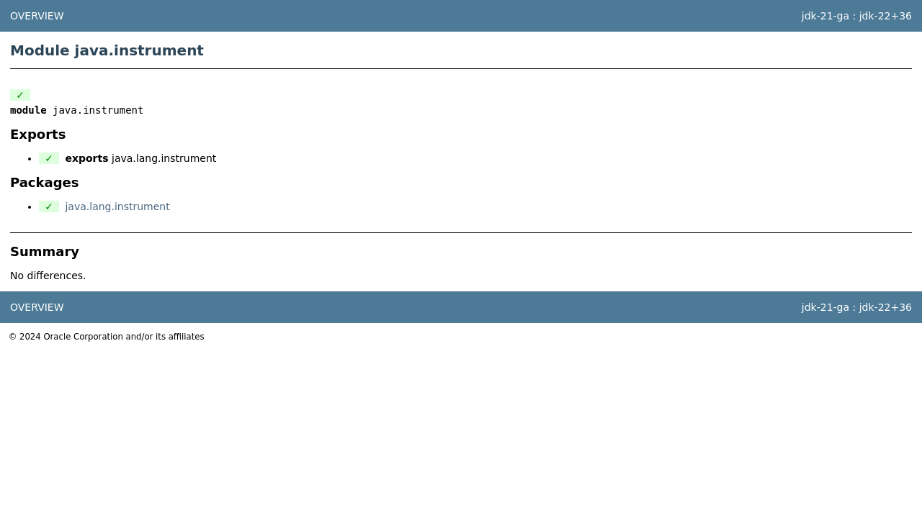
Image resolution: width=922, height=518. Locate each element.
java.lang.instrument (117, 206)
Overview (37, 16)
